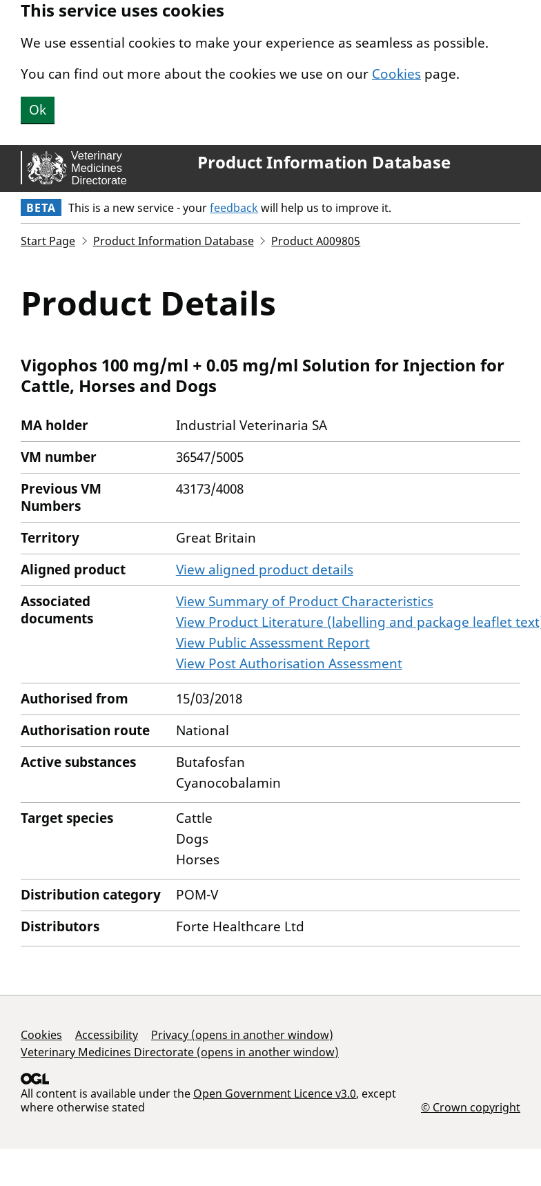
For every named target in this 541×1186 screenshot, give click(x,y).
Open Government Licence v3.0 (274, 1093)
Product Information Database (324, 162)
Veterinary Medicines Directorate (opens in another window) (180, 1052)
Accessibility (106, 1034)
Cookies (396, 74)
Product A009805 (315, 241)
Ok (37, 110)
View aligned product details (264, 570)
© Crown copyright (470, 1107)
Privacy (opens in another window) (242, 1034)
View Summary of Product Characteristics (304, 601)
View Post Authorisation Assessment (289, 663)
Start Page (48, 241)
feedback (234, 207)
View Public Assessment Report (273, 643)
